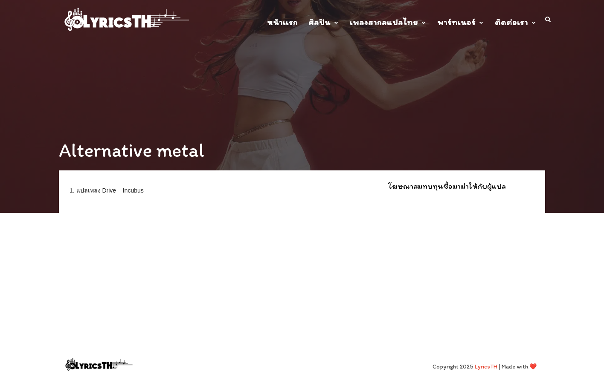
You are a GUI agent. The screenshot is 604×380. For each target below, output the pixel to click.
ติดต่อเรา (511, 22)
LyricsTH (486, 366)
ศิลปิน (319, 22)
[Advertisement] (461, 262)
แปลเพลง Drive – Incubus (110, 190)
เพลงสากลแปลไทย (384, 22)
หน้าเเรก (282, 22)
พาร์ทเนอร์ (456, 22)
